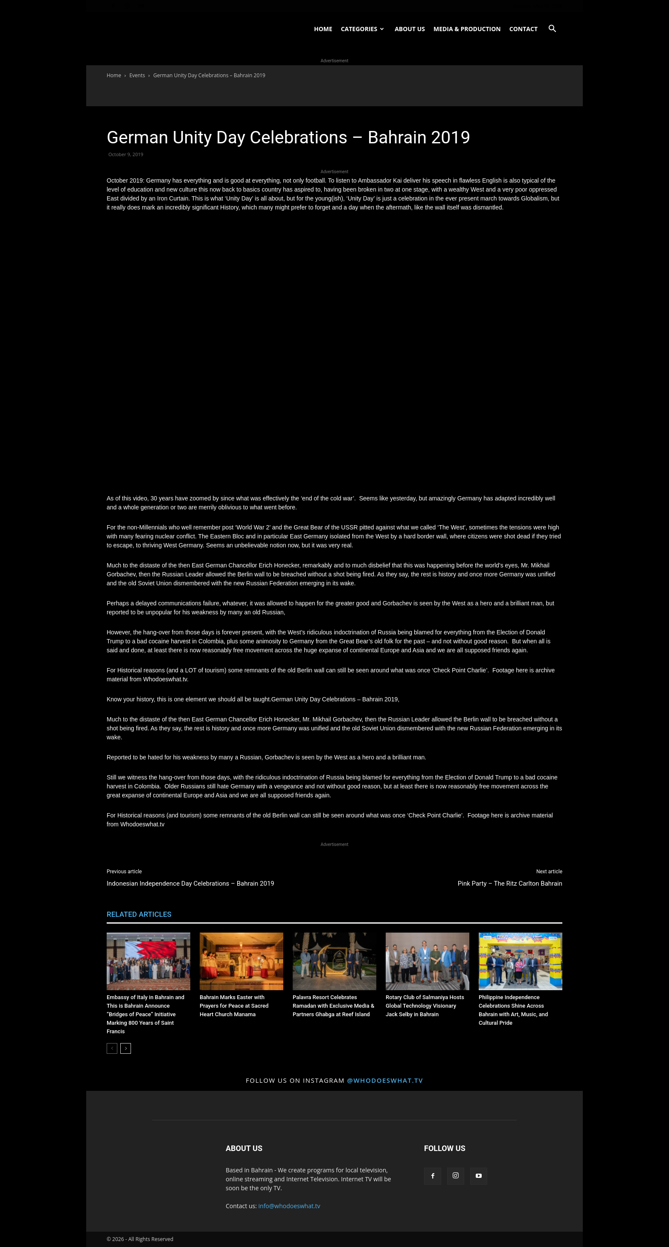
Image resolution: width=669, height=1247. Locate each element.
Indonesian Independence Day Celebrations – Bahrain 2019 (190, 883)
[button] (552, 30)
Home (323, 29)
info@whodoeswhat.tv (289, 1206)
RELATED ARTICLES (139, 914)
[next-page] (125, 1048)
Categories (362, 29)
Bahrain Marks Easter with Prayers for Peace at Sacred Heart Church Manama (234, 1005)
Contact (523, 29)
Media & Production (467, 29)
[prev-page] (112, 1048)
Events (137, 75)
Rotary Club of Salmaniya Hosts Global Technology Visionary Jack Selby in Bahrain (425, 1005)
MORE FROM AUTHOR (216, 914)
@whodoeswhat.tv (385, 1080)
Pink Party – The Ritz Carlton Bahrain (510, 883)
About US (410, 29)
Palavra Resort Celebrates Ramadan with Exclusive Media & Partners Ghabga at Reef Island (333, 1005)
